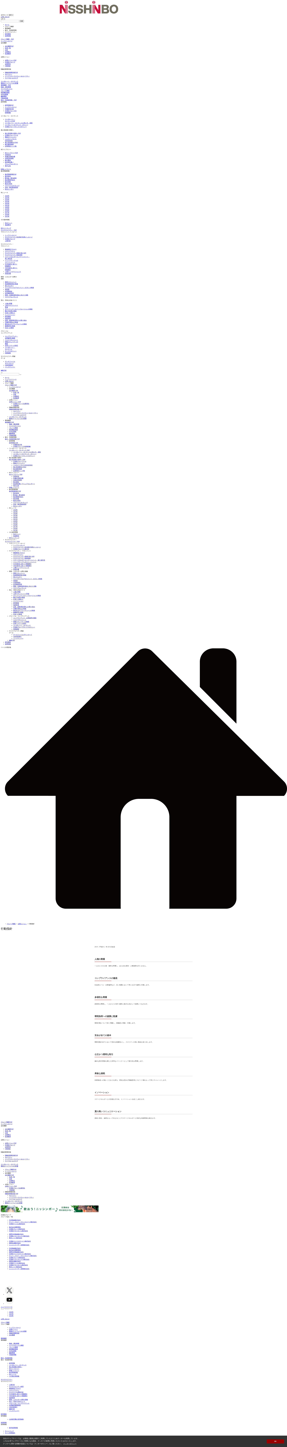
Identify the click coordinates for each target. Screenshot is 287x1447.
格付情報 (8, 182)
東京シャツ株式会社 (15, 1238)
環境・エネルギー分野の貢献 (18, 1399)
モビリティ (8, 74)
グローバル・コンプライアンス (19, 1403)
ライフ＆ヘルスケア (11, 78)
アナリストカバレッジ (12, 185)
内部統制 (8, 353)
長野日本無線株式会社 (16, 1234)
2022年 (7, 203)
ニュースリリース (11, 379)
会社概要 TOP (13, 390)
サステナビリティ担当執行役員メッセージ (18, 237)
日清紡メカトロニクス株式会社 (19, 1236)
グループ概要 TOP (11, 385)
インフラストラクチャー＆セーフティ (17, 76)
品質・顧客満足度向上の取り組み (16, 320)
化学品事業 (12, 1351)
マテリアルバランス (11, 297)
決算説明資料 (9, 158)
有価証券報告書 (10, 156)
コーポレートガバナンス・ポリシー (16, 125)
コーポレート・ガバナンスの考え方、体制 (18, 123)
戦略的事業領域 (14, 1333)
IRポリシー (8, 223)
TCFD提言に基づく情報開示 (18, 1394)
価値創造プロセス (11, 249)
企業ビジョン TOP (15, 402)
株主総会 (8, 176)
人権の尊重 (8, 303)
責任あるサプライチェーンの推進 (16, 324)
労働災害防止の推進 (11, 322)
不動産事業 (12, 1354)
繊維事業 (12, 1353)
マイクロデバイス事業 (16, 1345)
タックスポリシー (11, 351)
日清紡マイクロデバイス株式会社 (20, 1241)
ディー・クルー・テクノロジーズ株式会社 (23, 1222)
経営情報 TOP (13, 443)
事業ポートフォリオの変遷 (17, 1331)
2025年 (7, 198)
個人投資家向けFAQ (11, 142)
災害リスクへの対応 (11, 345)
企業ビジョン (22, 924)
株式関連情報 (13, 1372)
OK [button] (275, 1441)
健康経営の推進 (10, 326)
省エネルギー (9, 286)
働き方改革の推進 (11, 311)
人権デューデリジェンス (13, 271)
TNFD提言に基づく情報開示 (18, 1396)
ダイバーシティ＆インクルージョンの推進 (18, 309)
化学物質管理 (9, 293)
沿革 (6, 50)
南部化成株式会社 (15, 1243)
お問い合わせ (5, 17)
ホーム (7, 24)
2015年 (7, 216)
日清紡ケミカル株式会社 (17, 1224)
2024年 (7, 199)
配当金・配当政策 (11, 178)
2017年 (7, 212)
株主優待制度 (9, 144)
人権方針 (12, 1385)
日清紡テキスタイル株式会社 (18, 1231)
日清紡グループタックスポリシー (16, 127)
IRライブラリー (14, 1369)
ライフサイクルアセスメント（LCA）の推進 (19, 287)
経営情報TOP (9, 105)
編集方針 (12, 1409)
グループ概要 (11, 924)
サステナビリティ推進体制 (13, 255)
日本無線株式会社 (15, 1220)
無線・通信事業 (14, 1343)
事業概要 (4, 1338)
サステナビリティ (6, 1379)
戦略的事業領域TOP (11, 72)
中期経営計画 (9, 109)
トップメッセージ (11, 107)
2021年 (7, 205)
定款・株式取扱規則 (11, 187)
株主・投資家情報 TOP (12, 439)
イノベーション (10, 315)
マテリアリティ (10, 251)
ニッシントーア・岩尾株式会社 (19, 1245)
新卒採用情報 (13, 1428)
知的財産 (8, 318)
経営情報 (12, 1363)
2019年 (7, 209)
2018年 (7, 211)
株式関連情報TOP (10, 174)
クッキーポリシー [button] (70, 1444)
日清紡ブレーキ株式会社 (17, 1229)
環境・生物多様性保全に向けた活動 (16, 295)
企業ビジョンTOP (10, 60)
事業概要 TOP (9, 422)
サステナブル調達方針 (16, 1392)
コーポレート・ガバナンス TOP (19, 450)
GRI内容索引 (9, 365)
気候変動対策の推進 (11, 284)
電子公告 (8, 166)
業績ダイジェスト (11, 137)
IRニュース (12, 1374)
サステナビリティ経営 (16, 1386)
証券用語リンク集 (11, 146)
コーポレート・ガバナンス (17, 1365)
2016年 (7, 214)
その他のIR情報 (14, 1376)
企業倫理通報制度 (15, 1405)
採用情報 (8, 36)
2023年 (7, 201)
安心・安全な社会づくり (17, 1401)
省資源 (7, 289)
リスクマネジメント (11, 340)
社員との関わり (10, 313)
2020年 (7, 207)
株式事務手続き (10, 180)
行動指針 (8, 66)
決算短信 (8, 154)
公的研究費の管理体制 (16, 1419)
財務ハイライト (14, 1370)
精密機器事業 (13, 1349)
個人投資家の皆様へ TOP (17, 459)
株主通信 (8, 160)
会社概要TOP (9, 46)
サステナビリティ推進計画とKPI (15, 253)
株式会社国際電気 (15, 1227)
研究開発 (8, 34)
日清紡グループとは (11, 135)
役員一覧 (8, 48)
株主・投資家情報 (6, 1358)
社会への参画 (9, 328)
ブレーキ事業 (13, 1347)
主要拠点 (8, 52)
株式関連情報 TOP (15, 491)
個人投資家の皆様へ (15, 1367)
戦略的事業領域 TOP (15, 409)
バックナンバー (10, 367)
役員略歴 (8, 53)
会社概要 (12, 1335)
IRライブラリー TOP (15, 474)
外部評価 (8, 273)
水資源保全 (8, 291)
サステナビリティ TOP (12, 541)
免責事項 (8, 225)
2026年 (7, 196)
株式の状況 (8, 183)
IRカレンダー (9, 189)
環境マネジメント (11, 282)
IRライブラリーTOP (11, 153)
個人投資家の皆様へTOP (13, 133)
